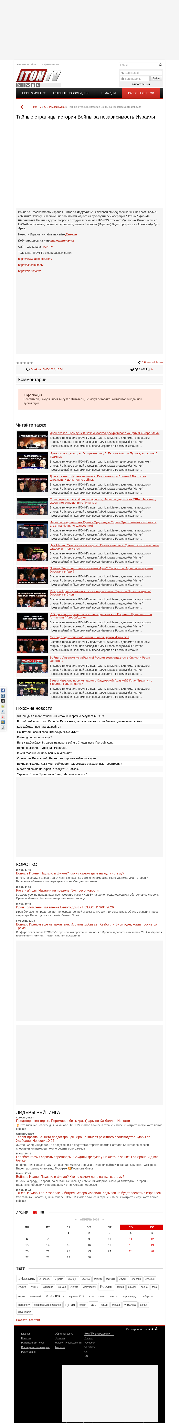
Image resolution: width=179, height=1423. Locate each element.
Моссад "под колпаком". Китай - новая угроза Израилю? (89, 637)
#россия (150, 1279)
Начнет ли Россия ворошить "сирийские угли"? (48, 732)
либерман (147, 1296)
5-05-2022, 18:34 (53, 369)
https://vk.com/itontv (30, 265)
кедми (101, 1296)
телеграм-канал (62, 240)
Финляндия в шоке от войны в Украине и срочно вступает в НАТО (60, 716)
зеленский (35, 1296)
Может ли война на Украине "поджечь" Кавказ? (48, 769)
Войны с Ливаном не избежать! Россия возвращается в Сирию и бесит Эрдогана (100, 659)
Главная (26, 1333)
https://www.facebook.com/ (35, 258)
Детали (71, 234)
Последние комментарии (35, 1347)
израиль (55, 1295)
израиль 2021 (76, 1296)
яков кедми (24, 1311)
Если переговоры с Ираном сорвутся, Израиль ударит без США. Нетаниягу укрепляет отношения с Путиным (103, 501)
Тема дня (108, 93)
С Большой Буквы (152, 362)
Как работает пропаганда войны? (39, 726)
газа (154, 1287)
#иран (110, 1278)
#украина (48, 1287)
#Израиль (26, 1279)
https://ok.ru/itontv (29, 271)
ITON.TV (47, 246)
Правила (60, 1338)
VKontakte (28, 85)
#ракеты (136, 1279)
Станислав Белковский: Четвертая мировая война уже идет (56, 758)
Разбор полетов (141, 93)
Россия (106, 1287)
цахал (143, 1304)
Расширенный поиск (32, 1342)
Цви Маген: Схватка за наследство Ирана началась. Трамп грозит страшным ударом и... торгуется (104, 547)
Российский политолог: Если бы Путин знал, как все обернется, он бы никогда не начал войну (79, 721)
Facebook (23, 85)
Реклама (60, 1347)
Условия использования (68, 1342)
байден (132, 1287)
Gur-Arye (36, 369)
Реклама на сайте (26, 64)
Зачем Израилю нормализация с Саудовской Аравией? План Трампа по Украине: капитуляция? (101, 682)
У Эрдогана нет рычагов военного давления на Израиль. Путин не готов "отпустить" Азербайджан (101, 616)
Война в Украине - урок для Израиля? (42, 747)
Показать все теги (28, 1320)
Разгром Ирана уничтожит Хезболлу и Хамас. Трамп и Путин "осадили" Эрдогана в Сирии (100, 593)
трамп (104, 1304)
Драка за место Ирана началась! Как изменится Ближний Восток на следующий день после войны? (98, 478)
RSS (38, 85)
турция (116, 1304)
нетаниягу (24, 1304)
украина (130, 1304)
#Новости (44, 1279)
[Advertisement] (90, 29)
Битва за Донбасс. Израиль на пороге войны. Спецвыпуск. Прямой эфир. (65, 742)
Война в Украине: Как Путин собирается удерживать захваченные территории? (69, 763)
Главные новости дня (70, 93)
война (144, 1287)
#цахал (74, 1287)
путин (70, 1304)
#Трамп (59, 1279)
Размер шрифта (136, 1329)
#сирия (22, 1287)
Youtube (18, 85)
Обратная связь (50, 64)
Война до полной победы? (34, 737)
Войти (156, 78)
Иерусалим (89, 1287)
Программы (31, 93)
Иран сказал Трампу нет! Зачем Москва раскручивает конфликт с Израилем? (104, 433)
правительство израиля (47, 1304)
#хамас (62, 1287)
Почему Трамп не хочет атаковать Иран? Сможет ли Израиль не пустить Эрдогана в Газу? (101, 570)
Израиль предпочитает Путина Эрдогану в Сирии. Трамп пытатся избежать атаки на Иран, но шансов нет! (103, 524)
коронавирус (130, 1296)
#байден (72, 1279)
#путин (123, 1279)
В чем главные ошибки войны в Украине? (44, 753)
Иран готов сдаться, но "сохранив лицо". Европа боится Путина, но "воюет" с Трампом (104, 455)
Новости (26, 1338)
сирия (82, 1304)
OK (33, 85)
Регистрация (141, 84)
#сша (34, 1286)
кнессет (114, 1296)
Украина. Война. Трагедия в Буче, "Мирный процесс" (52, 774)
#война (86, 1279)
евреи (21, 1296)
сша (93, 1304)
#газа (98, 1278)
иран (91, 1296)
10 (109, 1239)
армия (120, 1287)
